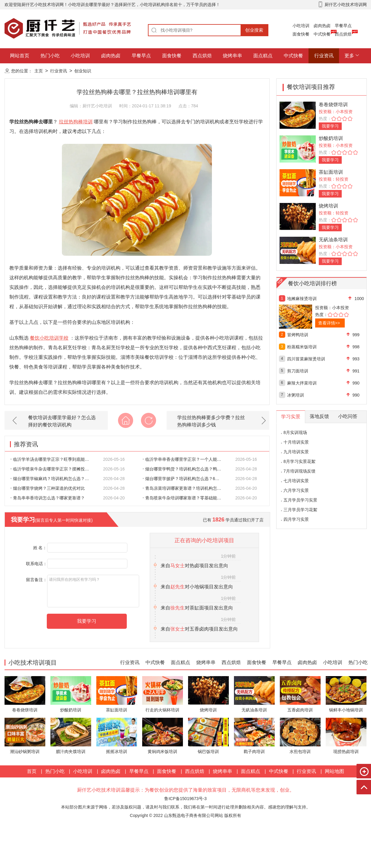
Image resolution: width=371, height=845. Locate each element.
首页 (32, 771)
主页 (38, 70)
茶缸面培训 (331, 172)
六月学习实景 (296, 490)
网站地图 (334, 771)
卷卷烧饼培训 (333, 104)
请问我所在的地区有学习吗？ (93, 591)
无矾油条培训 (333, 239)
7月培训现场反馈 (299, 471)
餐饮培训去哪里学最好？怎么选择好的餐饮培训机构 (62, 421)
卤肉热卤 (322, 25)
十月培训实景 (296, 442)
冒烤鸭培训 (297, 334)
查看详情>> (329, 323)
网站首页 (19, 55)
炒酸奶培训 (331, 138)
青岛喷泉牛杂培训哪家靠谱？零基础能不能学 (185, 497)
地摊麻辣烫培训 (302, 298)
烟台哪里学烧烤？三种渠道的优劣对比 (48, 488)
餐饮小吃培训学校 (49, 337)
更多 (349, 55)
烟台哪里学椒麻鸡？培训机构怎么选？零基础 (53, 478)
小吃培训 (301, 25)
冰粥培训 (295, 395)
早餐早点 (343, 25)
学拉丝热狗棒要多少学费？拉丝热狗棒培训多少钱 (211, 421)
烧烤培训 (328, 205)
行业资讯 (324, 55)
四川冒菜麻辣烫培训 (306, 358)
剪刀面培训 (297, 371)
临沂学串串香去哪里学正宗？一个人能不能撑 (185, 459)
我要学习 (330, 126)
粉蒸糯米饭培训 (302, 346)
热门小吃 (50, 55)
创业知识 (82, 70)
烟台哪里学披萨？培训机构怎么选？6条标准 (185, 478)
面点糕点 (263, 55)
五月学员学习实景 (300, 500)
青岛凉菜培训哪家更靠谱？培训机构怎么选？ (185, 488)
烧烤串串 (232, 55)
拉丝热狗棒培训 (76, 121)
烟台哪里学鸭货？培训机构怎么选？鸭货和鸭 (185, 469)
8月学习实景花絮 (299, 461)
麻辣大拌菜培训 (302, 383)
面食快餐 (301, 34)
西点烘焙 (343, 34)
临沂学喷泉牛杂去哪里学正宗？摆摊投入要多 (53, 469)
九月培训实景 (296, 451)
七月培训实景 (296, 480)
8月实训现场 (295, 432)
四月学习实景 (296, 519)
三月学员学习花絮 (300, 509)
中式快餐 (322, 34)
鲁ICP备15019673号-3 (185, 798)
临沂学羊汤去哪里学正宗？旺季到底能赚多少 (53, 459)
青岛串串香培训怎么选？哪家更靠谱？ (48, 497)
